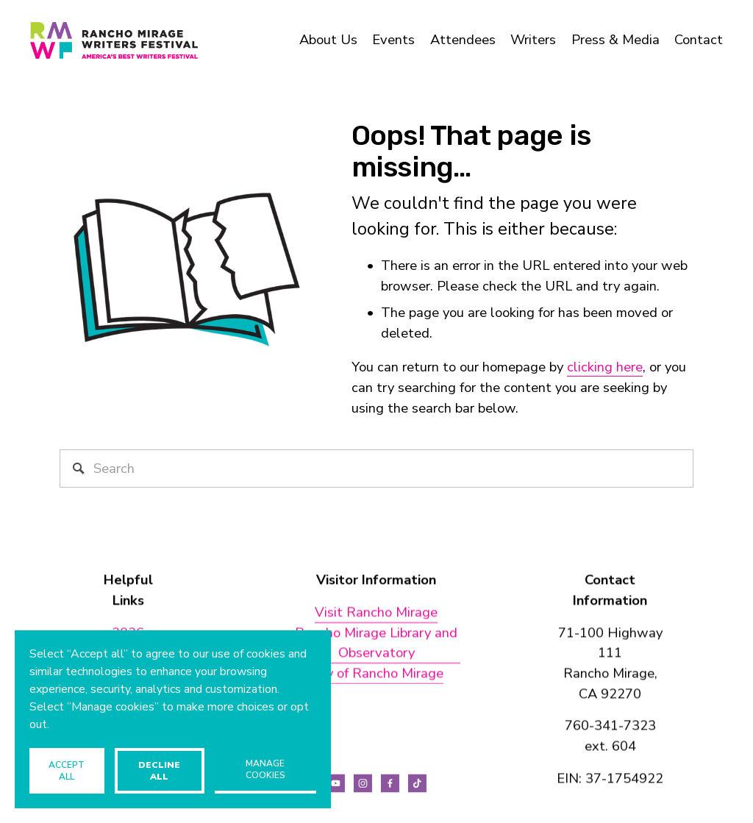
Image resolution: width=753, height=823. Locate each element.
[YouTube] (335, 783)
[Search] (377, 468)
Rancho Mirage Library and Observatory (376, 643)
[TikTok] (417, 783)
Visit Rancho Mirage (376, 611)
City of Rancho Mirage (376, 673)
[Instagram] (363, 783)
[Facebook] (390, 783)
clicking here (605, 367)
